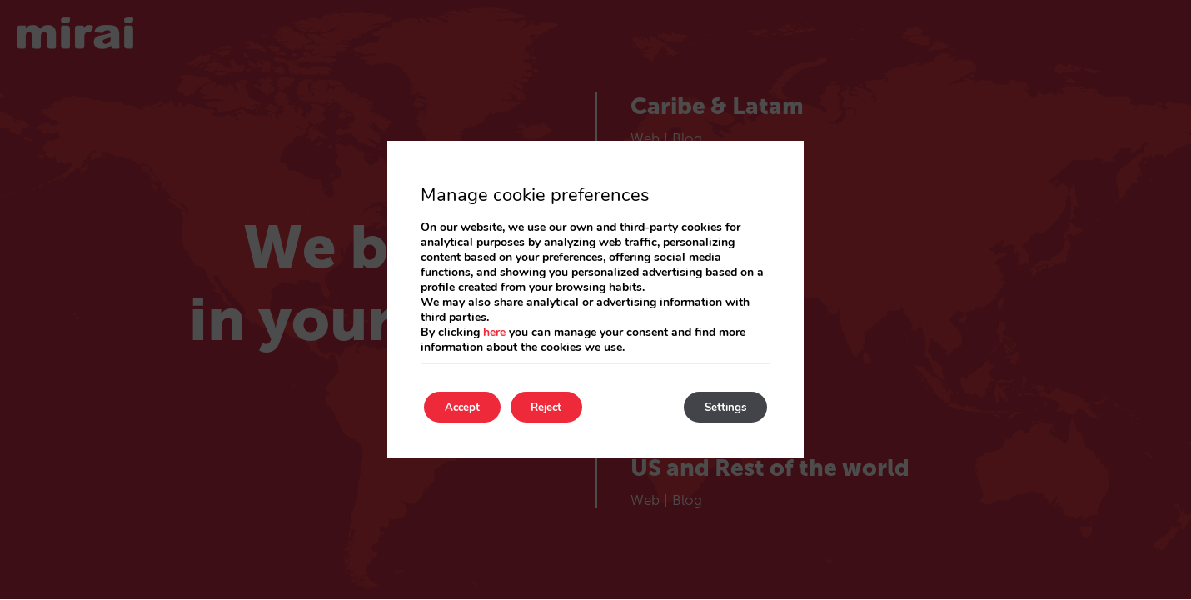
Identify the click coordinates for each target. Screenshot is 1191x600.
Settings (720, 407)
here (494, 331)
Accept (467, 407)
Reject (562, 407)
